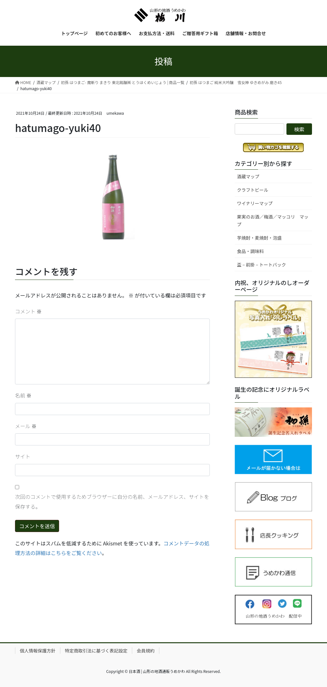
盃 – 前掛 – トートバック (261, 264)
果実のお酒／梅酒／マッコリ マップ (272, 220)
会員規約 (146, 650)
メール (26, 426)
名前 (23, 395)
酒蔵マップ (248, 176)
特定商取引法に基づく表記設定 (96, 650)
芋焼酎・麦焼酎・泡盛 (259, 238)
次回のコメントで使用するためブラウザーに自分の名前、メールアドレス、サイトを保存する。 (112, 501)
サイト (22, 456)
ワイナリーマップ (255, 203)
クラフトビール (252, 190)
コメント (28, 311)
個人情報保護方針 (38, 650)
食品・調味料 (250, 251)
